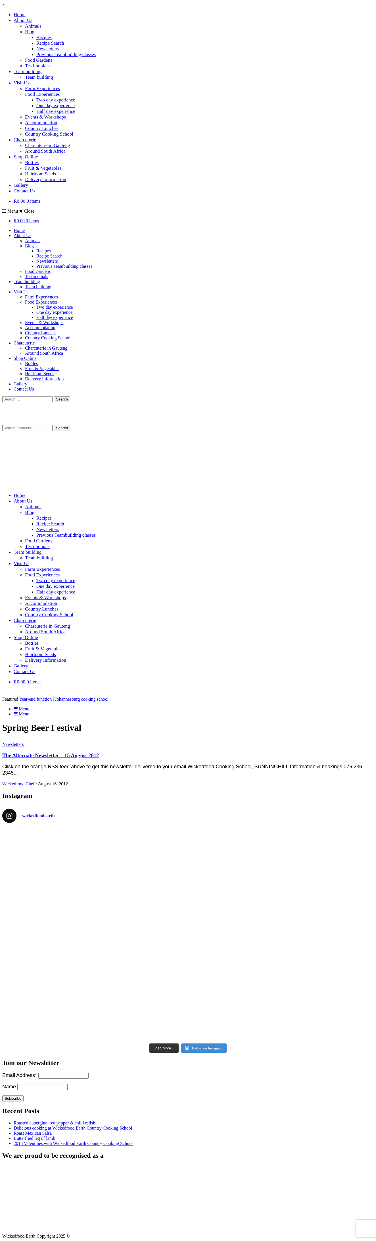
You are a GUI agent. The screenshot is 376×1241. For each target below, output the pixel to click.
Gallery (21, 185)
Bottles (32, 162)
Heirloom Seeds (40, 174)
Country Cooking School (49, 134)
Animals (33, 26)
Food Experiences (42, 94)
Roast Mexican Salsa (33, 1133)
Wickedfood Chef (18, 783)
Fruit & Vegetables (43, 168)
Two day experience (55, 100)
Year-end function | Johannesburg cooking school (63, 699)
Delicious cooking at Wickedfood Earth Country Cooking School (73, 1128)
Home (20, 14)
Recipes (44, 37)
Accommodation (41, 122)
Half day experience (55, 111)
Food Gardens (38, 60)
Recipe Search (50, 43)
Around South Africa (45, 151)
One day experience (55, 105)
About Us (23, 20)
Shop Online (26, 156)
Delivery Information (45, 179)
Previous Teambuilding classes (66, 54)
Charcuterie (25, 139)
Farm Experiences (42, 88)
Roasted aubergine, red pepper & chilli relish (54, 1122)
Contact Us (24, 191)
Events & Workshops (45, 117)
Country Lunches (42, 128)
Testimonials (37, 66)
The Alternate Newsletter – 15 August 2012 (50, 755)
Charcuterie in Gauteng (47, 145)
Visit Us (21, 83)
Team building (27, 71)
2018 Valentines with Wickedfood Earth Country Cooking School (73, 1143)
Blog (29, 31)
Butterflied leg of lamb (34, 1138)
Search (62, 428)
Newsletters (47, 48)
